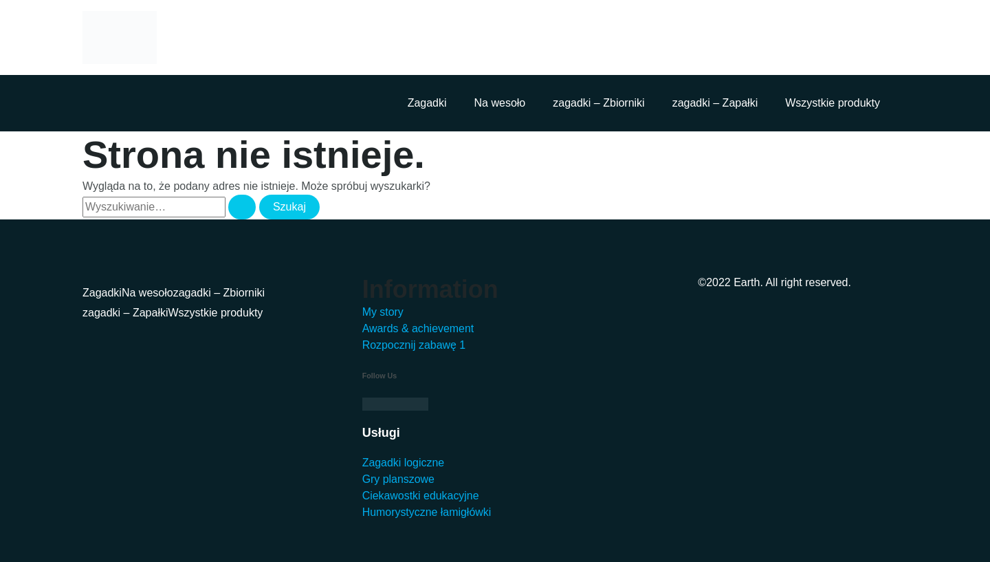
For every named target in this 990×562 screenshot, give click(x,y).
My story (383, 312)
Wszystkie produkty (832, 103)
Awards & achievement (418, 328)
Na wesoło (500, 103)
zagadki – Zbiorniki (598, 103)
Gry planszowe (398, 479)
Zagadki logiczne (403, 462)
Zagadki (427, 103)
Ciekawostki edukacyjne (421, 495)
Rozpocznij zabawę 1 (414, 345)
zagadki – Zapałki (715, 103)
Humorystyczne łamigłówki (427, 512)
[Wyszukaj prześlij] (242, 207)
